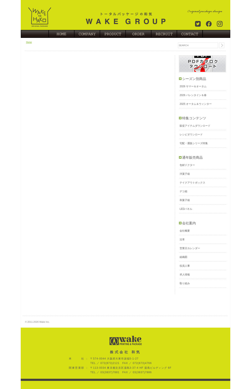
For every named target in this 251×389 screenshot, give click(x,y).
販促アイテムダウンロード (195, 125)
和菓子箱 (185, 200)
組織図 (183, 257)
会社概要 (185, 230)
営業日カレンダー (190, 248)
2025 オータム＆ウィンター (196, 103)
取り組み (185, 283)
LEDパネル (186, 208)
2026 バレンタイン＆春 (193, 95)
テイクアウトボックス (192, 182)
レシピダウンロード (191, 134)
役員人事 (185, 265)
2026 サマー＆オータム (193, 86)
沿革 (182, 239)
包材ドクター (187, 165)
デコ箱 (183, 191)
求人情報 (185, 274)
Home (29, 42)
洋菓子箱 (185, 173)
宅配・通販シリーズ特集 (194, 143)
